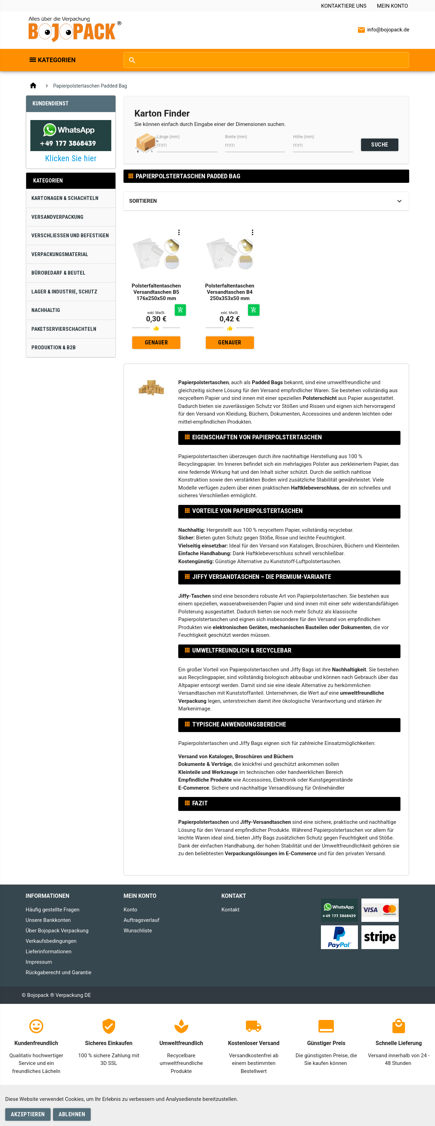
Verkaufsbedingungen (51, 941)
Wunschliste (137, 930)
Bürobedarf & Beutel (58, 273)
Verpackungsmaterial (59, 254)
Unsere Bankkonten (48, 920)
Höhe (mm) (303, 136)
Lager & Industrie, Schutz (64, 292)
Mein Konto (392, 6)
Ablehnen (72, 1114)
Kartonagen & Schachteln (64, 198)
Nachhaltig (45, 310)
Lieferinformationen (49, 951)
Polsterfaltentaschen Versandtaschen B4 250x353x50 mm (229, 292)
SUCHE (379, 144)
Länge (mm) (168, 136)
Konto (130, 910)
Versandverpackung (57, 217)
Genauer (156, 342)
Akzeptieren (28, 1114)
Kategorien (57, 60)
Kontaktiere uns (344, 6)
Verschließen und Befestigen (70, 235)
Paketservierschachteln (63, 329)
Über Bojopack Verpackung (57, 930)
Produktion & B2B (53, 347)
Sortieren (143, 201)
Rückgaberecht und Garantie (58, 972)
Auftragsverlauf (141, 920)
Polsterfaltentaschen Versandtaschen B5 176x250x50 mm (156, 292)
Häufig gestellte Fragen (53, 910)
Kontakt (231, 910)
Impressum (39, 962)
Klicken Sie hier (71, 158)
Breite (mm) (236, 136)
